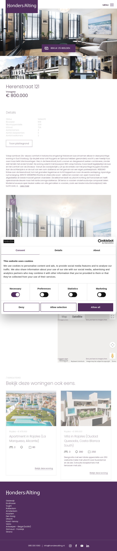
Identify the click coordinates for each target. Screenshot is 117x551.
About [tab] (96, 250)
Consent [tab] (20, 250)
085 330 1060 (34, 545)
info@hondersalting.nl (54, 545)
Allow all (95, 307)
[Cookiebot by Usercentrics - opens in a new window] (100, 241)
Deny (21, 307)
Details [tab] (58, 250)
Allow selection (58, 307)
